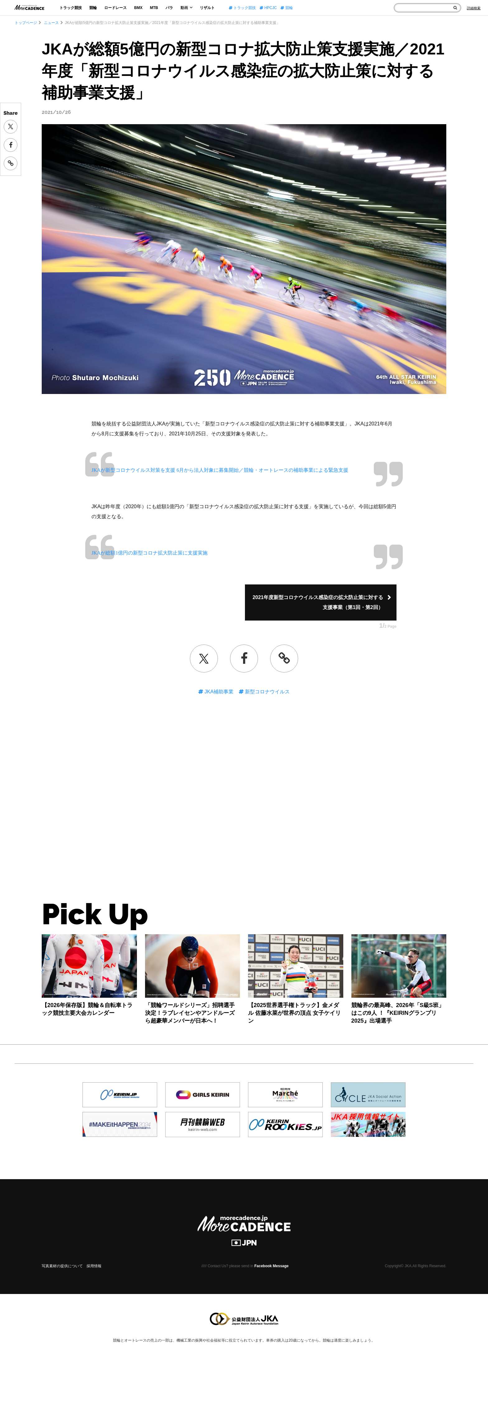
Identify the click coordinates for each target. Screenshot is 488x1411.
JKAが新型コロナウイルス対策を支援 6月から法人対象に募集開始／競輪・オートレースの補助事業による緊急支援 (220, 470)
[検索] (455, 7)
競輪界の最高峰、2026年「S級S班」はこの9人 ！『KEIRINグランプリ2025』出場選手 (397, 1013)
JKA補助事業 (218, 691)
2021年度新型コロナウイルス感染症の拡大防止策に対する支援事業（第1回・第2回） (317, 602)
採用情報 (94, 1266)
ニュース (51, 23)
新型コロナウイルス (267, 691)
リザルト (207, 8)
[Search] (474, 8)
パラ (169, 8)
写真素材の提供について (62, 1266)
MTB (154, 8)
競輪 (93, 8)
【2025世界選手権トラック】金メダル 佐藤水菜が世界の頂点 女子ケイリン (294, 1013)
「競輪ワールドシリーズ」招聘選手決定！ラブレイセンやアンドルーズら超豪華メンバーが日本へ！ (190, 1013)
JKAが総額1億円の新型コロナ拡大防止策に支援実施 (150, 552)
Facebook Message (271, 1266)
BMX (138, 8)
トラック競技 (70, 8)
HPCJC (268, 8)
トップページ (26, 23)
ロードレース (115, 8)
